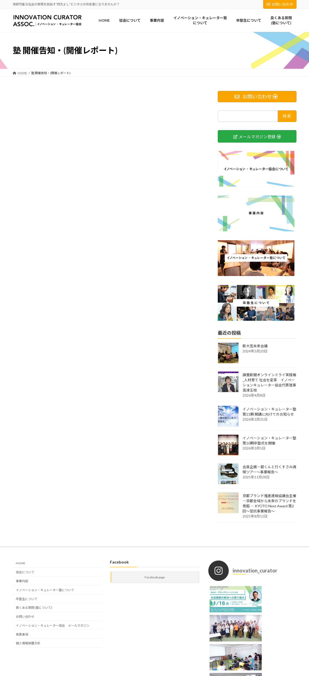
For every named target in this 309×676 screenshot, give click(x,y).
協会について (25, 572)
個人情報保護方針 (28, 643)
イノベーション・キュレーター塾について (45, 590)
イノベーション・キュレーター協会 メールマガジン (52, 625)
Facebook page (155, 577)
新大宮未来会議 (255, 346)
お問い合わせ (280, 4)
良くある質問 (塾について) (34, 608)
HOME (20, 563)
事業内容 (22, 581)
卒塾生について (26, 599)
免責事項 (22, 634)
